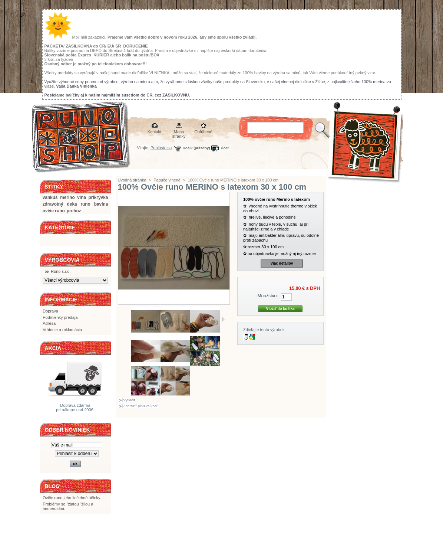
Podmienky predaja (60, 317)
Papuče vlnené (167, 180)
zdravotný (53, 204)
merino (67, 197)
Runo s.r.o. (60, 271)
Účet (224, 148)
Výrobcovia (62, 260)
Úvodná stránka (132, 180)
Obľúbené (203, 132)
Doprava (50, 311)
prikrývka (98, 197)
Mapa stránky (178, 132)
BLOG (52, 486)
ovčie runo (54, 210)
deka (72, 204)
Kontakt (154, 132)
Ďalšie (223, 319)
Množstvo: (268, 295)
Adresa (49, 323)
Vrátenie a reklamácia (62, 329)
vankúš (50, 197)
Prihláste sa (161, 147)
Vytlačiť (129, 400)
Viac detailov (281, 263)
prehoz (74, 210)
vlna (81, 197)
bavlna (101, 204)
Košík (188, 148)
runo (85, 204)
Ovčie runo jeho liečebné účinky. (72, 497)
